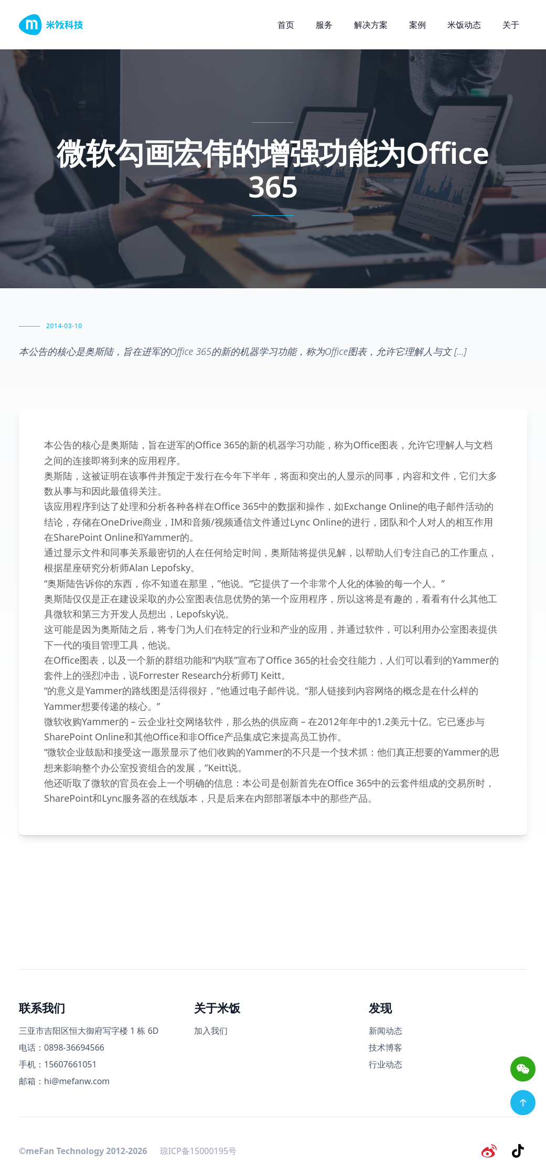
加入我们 (211, 1030)
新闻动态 (385, 1030)
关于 (510, 24)
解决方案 (371, 24)
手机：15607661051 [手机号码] (58, 1064)
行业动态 (385, 1064)
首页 (285, 24)
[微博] (491, 1149)
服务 (324, 24)
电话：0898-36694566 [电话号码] (61, 1047)
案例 (417, 24)
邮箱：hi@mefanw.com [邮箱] (64, 1081)
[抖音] (518, 1149)
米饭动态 (464, 24)
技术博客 (385, 1047)
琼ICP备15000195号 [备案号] (198, 1150)
